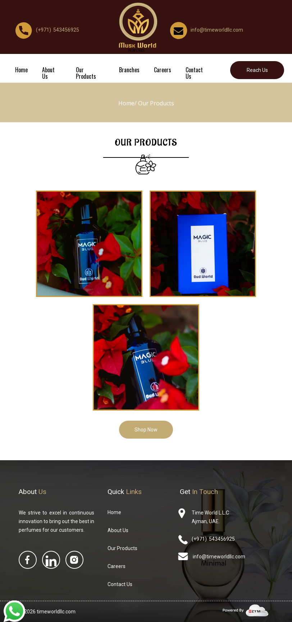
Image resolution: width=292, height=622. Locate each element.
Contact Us (194, 73)
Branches (129, 69)
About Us (48, 73)
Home (21, 69)
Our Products (86, 73)
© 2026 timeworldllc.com (47, 611)
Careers (162, 69)
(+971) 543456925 (213, 539)
